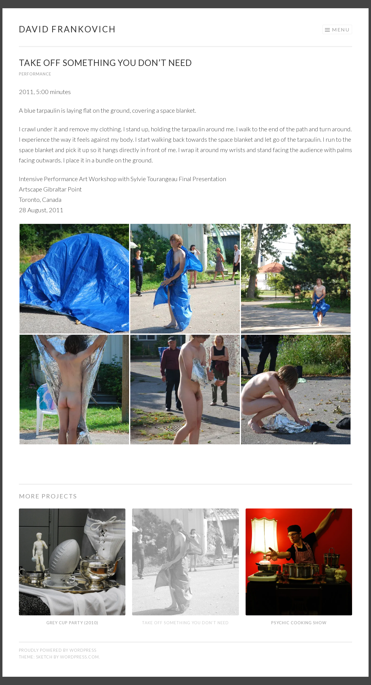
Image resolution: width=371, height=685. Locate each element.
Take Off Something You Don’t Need (185, 622)
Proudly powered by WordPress (57, 650)
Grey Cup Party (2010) (72, 622)
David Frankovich (67, 29)
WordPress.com (79, 656)
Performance (35, 73)
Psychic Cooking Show (298, 622)
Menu (341, 29)
